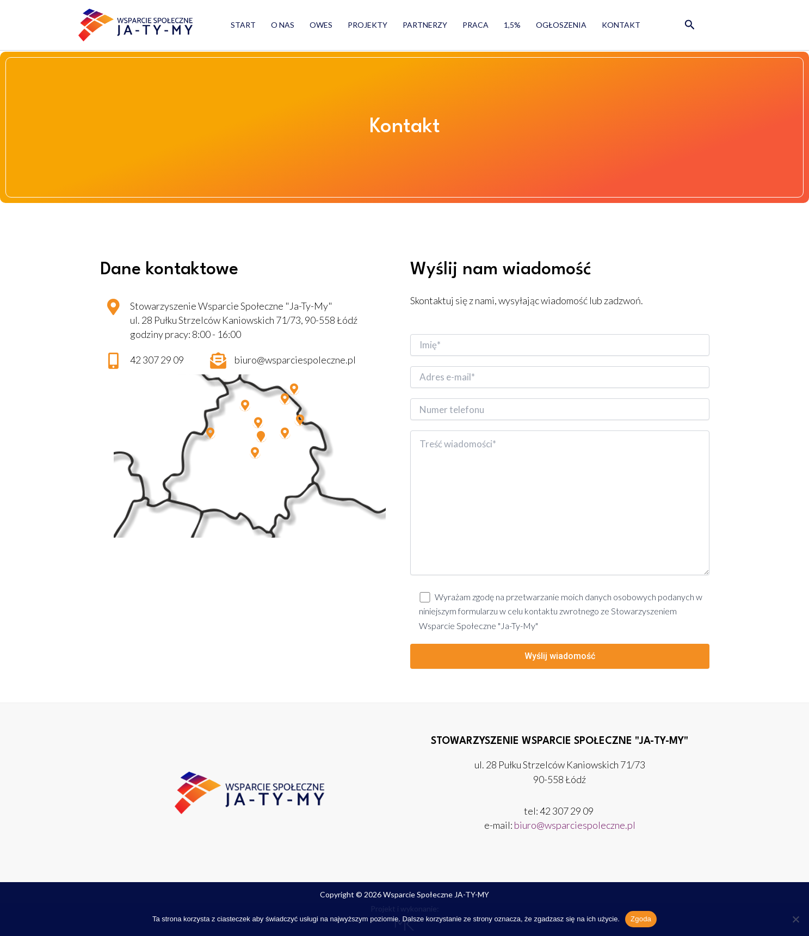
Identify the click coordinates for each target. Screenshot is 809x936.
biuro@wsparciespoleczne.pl (574, 825)
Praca (475, 24)
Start (243, 24)
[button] (689, 25)
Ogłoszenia (561, 24)
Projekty (367, 24)
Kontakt (621, 24)
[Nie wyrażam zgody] (795, 919)
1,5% (512, 24)
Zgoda (641, 919)
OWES (321, 24)
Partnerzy (425, 24)
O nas (282, 24)
